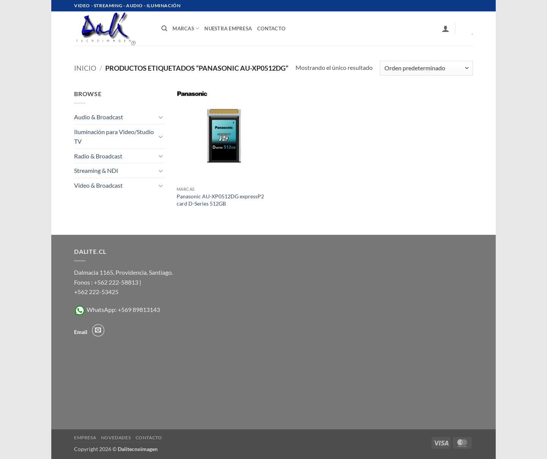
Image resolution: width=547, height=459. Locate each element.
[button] (445, 28)
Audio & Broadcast (98, 116)
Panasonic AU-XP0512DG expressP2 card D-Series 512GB (220, 200)
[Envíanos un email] (98, 330)
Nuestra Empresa (228, 28)
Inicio (85, 68)
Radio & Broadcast (98, 156)
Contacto (149, 437)
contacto (271, 28)
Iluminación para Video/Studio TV (114, 136)
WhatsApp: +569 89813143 (117, 309)
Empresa (85, 437)
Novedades (116, 437)
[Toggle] (160, 117)
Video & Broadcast (98, 185)
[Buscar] (164, 28)
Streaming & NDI (96, 170)
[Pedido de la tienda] (426, 68)
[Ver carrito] (467, 28)
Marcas (185, 28)
